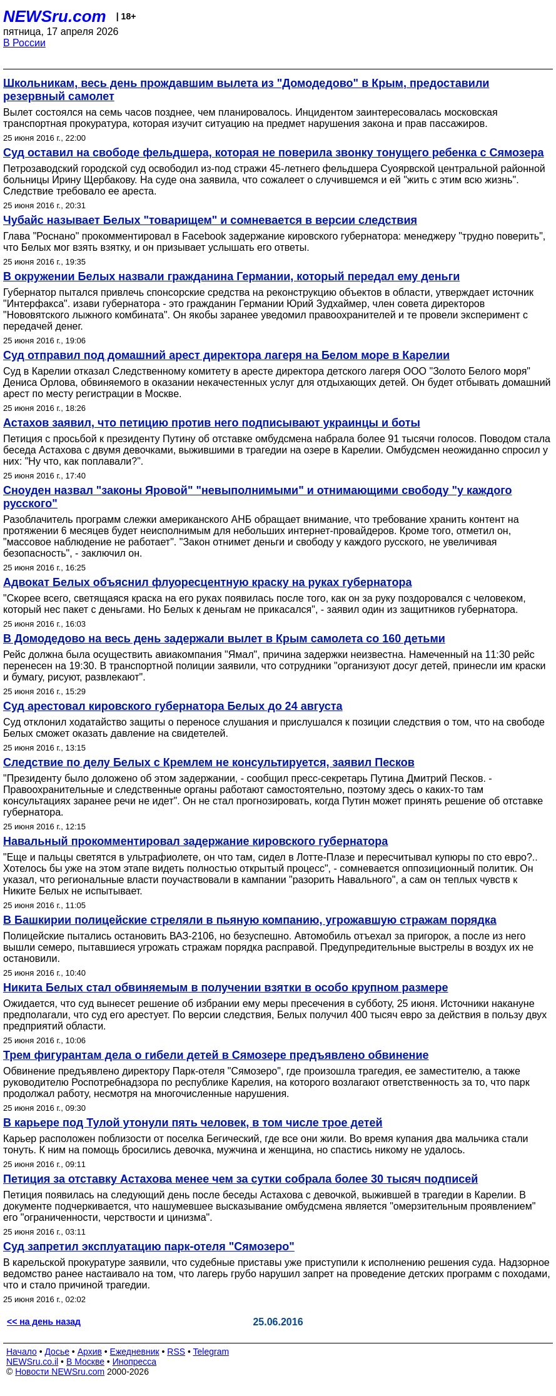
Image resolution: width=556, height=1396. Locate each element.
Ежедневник (134, 1352)
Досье (56, 1352)
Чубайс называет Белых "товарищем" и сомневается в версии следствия (210, 220)
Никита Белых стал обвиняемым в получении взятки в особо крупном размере (225, 987)
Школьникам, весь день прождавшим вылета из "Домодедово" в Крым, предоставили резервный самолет (246, 90)
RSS (176, 1352)
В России (24, 43)
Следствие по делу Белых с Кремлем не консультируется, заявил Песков (209, 762)
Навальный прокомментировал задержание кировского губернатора (195, 841)
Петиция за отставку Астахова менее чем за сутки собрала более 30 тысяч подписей (240, 1179)
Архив (90, 1352)
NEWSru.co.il (32, 1362)
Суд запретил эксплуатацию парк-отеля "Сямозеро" (149, 1246)
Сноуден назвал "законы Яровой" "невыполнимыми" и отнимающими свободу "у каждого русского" (257, 497)
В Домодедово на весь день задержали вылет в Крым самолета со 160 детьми (224, 638)
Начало (21, 1352)
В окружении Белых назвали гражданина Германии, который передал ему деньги (231, 276)
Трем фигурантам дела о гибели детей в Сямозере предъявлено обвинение (215, 1055)
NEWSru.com (54, 16)
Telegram (211, 1352)
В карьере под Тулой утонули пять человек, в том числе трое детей (193, 1122)
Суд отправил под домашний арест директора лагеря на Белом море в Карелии (226, 355)
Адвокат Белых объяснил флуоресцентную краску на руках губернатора (207, 582)
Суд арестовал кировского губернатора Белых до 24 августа (173, 706)
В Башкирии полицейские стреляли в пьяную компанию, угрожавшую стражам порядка (250, 920)
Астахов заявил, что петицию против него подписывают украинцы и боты (211, 423)
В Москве (85, 1362)
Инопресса (135, 1362)
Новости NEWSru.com (59, 1372)
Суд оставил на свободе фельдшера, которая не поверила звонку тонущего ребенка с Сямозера (273, 152)
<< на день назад (44, 1322)
